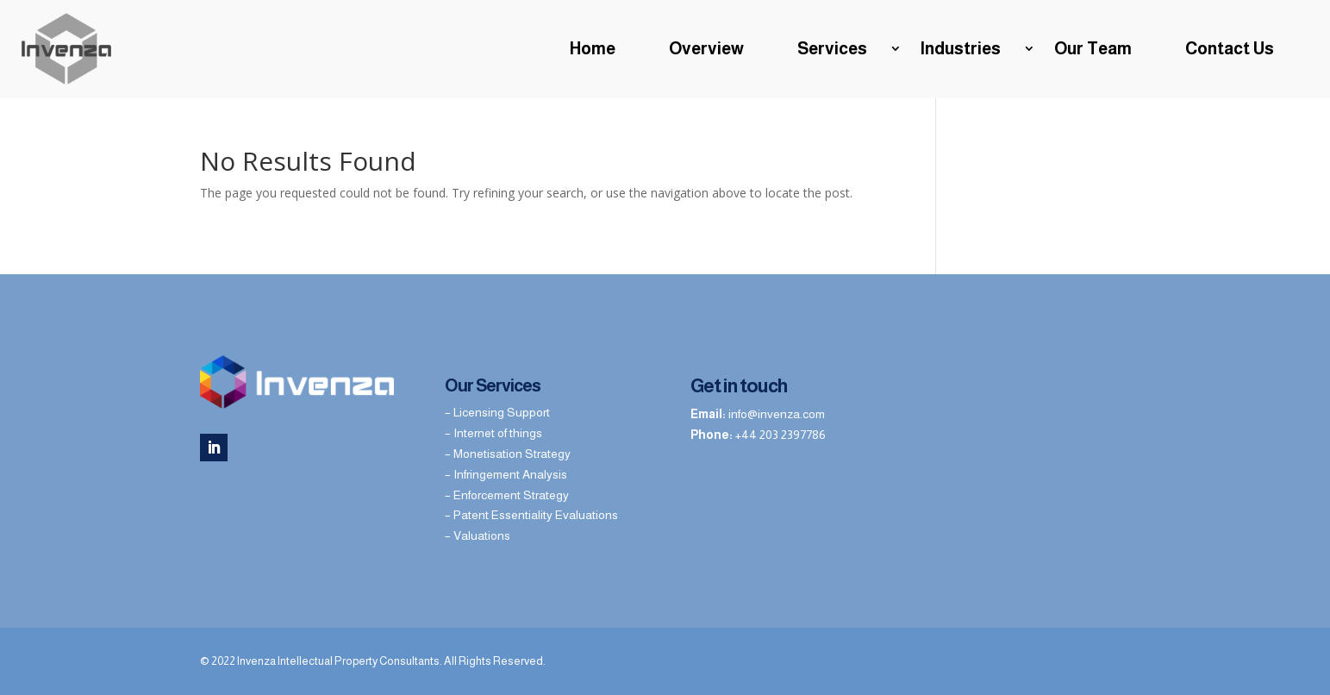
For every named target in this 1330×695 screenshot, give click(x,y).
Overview (706, 48)
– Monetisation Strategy (508, 453)
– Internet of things (493, 433)
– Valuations (477, 535)
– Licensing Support (497, 412)
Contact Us (1229, 48)
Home (592, 48)
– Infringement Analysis (506, 474)
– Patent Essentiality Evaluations (531, 515)
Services (832, 48)
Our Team (1093, 48)
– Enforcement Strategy (507, 495)
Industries (961, 48)
